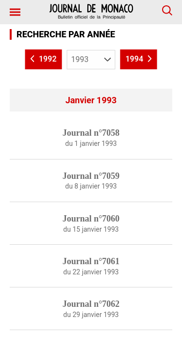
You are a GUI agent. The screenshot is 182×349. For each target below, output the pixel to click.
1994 (138, 59)
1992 (44, 59)
